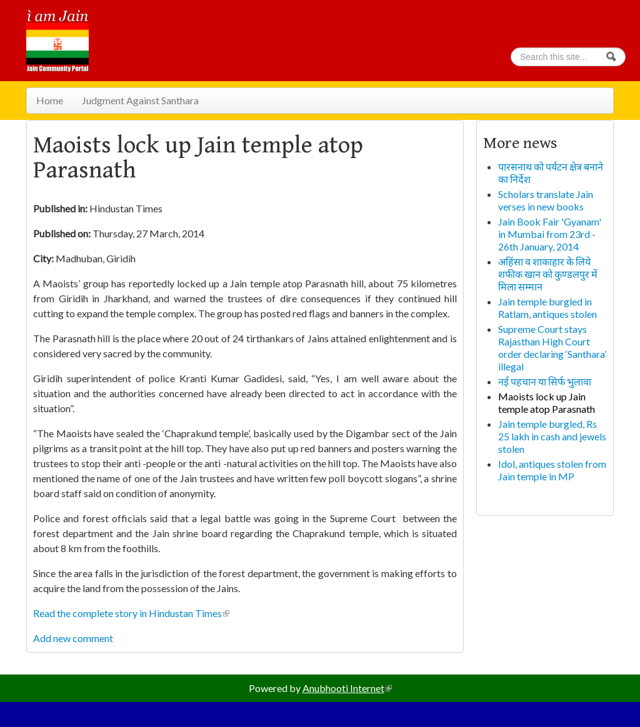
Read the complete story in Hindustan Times (131, 613)
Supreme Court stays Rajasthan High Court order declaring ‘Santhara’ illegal (552, 347)
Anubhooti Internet (347, 688)
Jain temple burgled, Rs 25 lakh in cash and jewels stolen (552, 436)
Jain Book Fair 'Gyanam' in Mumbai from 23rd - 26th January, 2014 (549, 233)
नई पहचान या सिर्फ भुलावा (544, 381)
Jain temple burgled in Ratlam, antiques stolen (547, 307)
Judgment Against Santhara (140, 100)
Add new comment (73, 638)
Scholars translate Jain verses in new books (545, 200)
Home (49, 100)
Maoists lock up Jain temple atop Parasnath (546, 402)
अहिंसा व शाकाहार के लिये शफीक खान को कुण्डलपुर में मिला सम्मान (548, 273)
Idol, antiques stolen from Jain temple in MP (552, 470)
